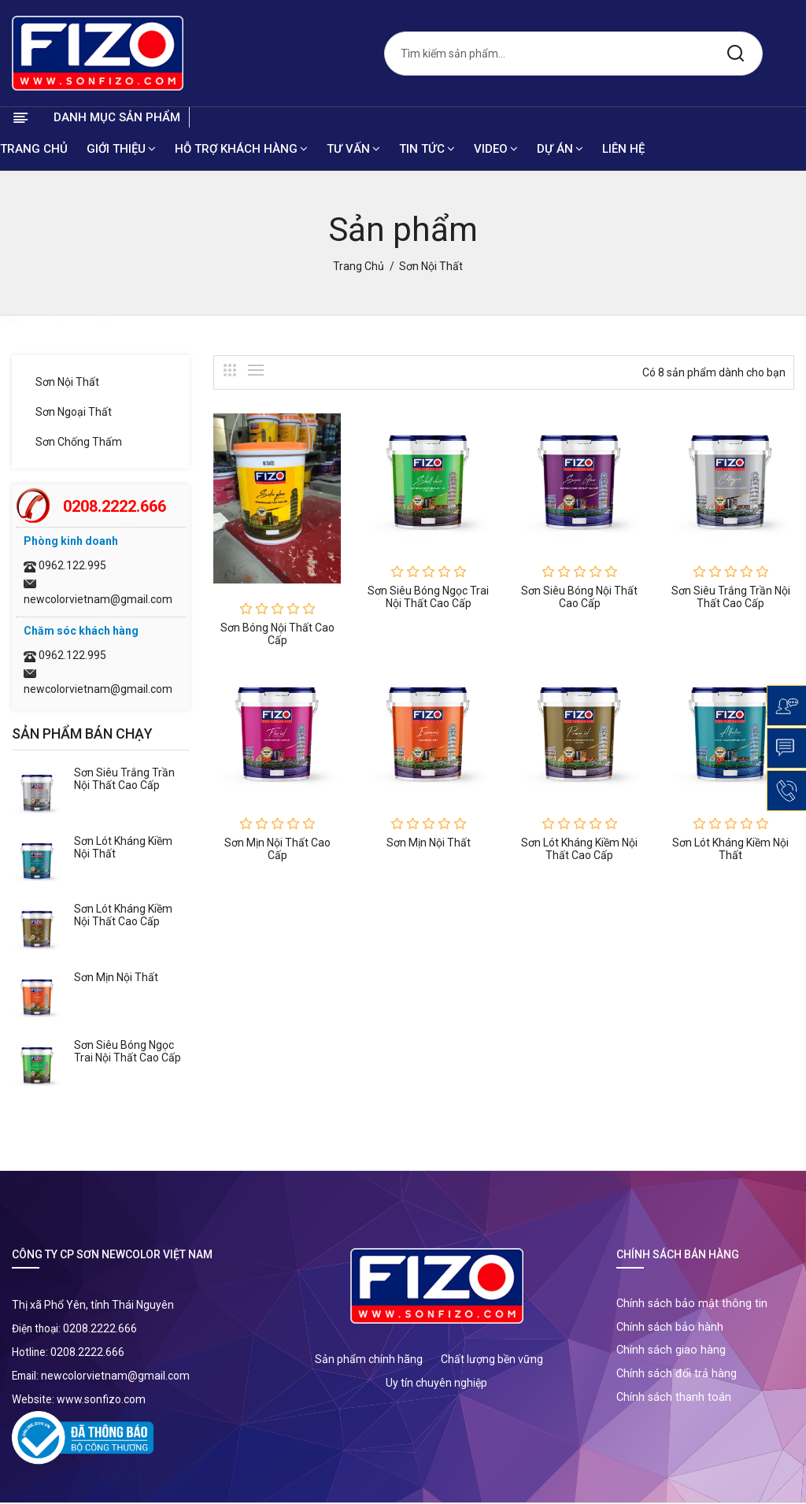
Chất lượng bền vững (492, 1360)
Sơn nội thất (67, 382)
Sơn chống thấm (78, 442)
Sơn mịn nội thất (116, 978)
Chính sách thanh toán (674, 1406)
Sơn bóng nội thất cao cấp (277, 634)
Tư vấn (353, 150)
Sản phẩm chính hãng (369, 1360)
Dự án (560, 150)
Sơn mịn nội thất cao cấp (277, 848)
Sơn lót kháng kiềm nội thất (730, 848)
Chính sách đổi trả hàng (677, 1381)
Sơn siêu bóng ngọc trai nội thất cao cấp (127, 1052)
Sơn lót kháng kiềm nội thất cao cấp (123, 915)
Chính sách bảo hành (670, 1331)
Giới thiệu (121, 150)
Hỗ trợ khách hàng (241, 150)
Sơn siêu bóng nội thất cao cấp (579, 596)
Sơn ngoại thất (73, 412)
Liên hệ (623, 150)
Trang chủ (34, 150)
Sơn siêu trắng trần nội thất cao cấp (124, 779)
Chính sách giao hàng (671, 1356)
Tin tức (427, 150)
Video (496, 150)
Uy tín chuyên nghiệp (436, 1383)
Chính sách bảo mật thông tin (692, 1305)
